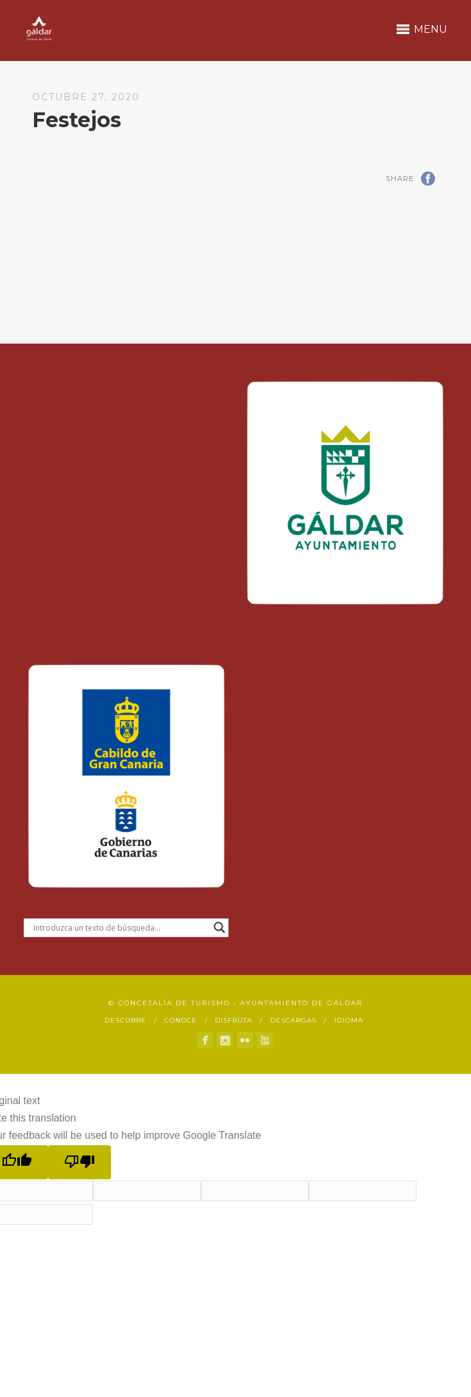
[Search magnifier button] (219, 927)
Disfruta (233, 1020)
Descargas (293, 1020)
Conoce (180, 1020)
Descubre (125, 1020)
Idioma (348, 1020)
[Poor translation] (79, 1162)
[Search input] (120, 927)
